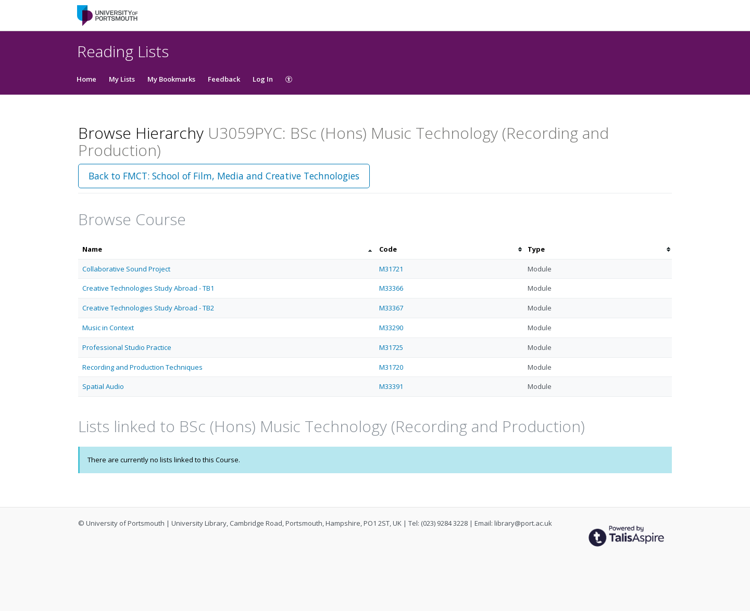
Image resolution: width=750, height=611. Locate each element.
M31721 (391, 269)
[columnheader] (226, 249)
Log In (263, 79)
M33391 (391, 386)
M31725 (391, 347)
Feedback (224, 79)
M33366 (391, 288)
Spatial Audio (103, 386)
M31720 (391, 367)
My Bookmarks (171, 79)
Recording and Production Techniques (142, 367)
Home (86, 79)
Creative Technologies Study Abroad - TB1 (148, 288)
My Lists (122, 79)
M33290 (391, 327)
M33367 (391, 308)
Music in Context (108, 327)
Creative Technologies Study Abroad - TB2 (148, 308)
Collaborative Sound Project (126, 269)
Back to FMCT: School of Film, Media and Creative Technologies (224, 176)
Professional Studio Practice (126, 347)
